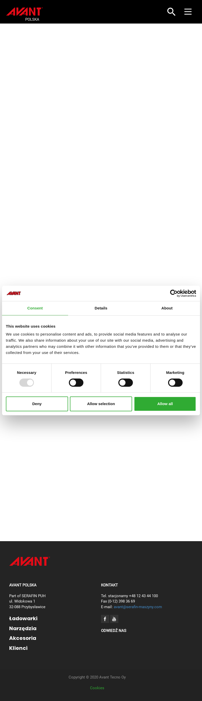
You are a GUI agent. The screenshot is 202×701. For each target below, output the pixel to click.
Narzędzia (22, 628)
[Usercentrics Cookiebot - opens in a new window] (174, 293)
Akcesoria (22, 638)
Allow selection (101, 404)
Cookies (97, 688)
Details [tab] (101, 308)
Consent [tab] (35, 308)
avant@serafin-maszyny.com (138, 607)
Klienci (18, 648)
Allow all (165, 404)
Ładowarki (23, 618)
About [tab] (167, 308)
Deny (37, 404)
